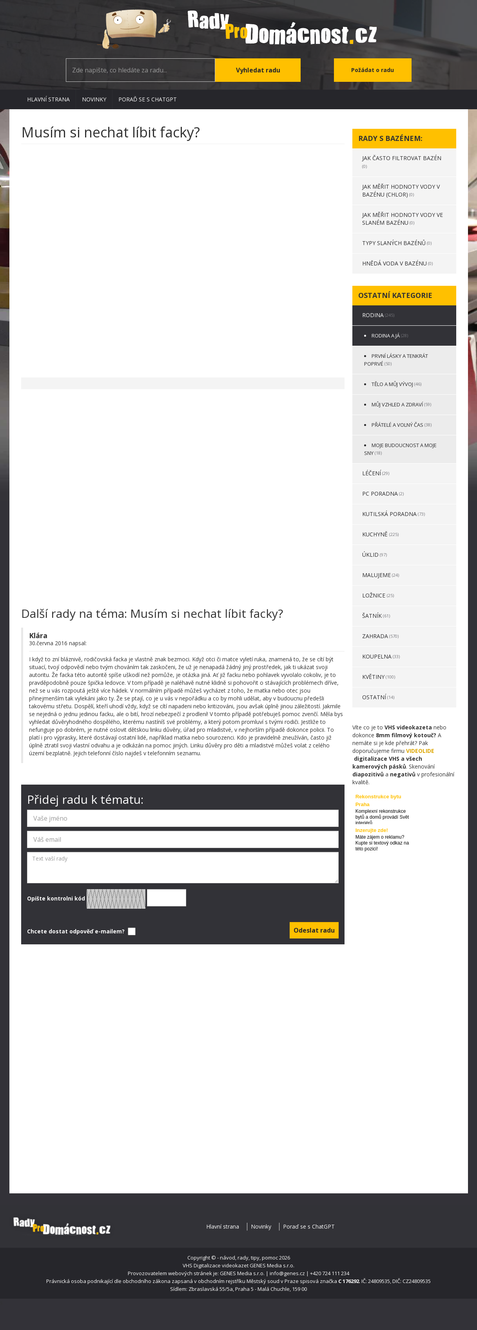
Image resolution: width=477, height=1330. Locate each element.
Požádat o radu (372, 70)
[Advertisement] (183, 257)
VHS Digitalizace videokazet (215, 1265)
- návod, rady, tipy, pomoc (247, 1257)
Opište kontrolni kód (106, 899)
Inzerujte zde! (371, 830)
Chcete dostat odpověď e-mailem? (80, 931)
